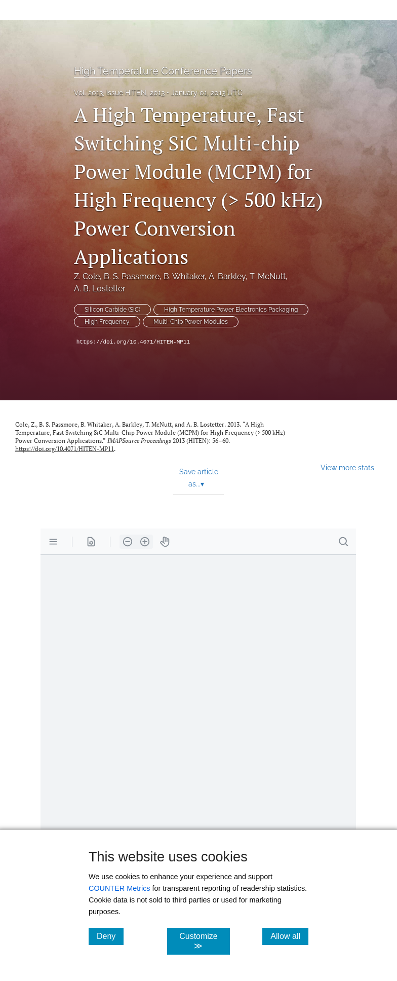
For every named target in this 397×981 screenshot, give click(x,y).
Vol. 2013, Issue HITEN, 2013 (119, 93)
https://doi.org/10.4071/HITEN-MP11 (133, 342)
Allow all (289, 935)
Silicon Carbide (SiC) (112, 309)
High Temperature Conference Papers (163, 71)
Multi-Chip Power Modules (190, 321)
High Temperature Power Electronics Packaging (231, 309)
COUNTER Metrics (119, 888)
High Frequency (107, 321)
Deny (110, 935)
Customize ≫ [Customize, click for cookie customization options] (204, 941)
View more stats (347, 467)
